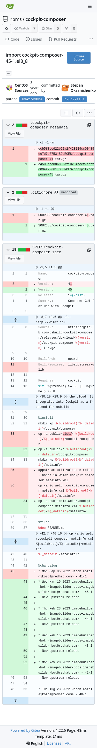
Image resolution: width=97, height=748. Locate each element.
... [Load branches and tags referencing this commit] (8, 73)
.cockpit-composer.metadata (49, 125)
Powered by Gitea (25, 730)
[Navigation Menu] (89, 6)
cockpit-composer (45, 19)
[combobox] (66, 113)
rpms (16, 19)
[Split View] (77, 113)
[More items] (91, 39)
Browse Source (78, 58)
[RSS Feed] (6, 28)
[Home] (10, 6)
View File (14, 133)
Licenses (54, 743)
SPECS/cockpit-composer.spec (47, 249)
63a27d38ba (32, 99)
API (68, 743)
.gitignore (41, 192)
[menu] (89, 113)
